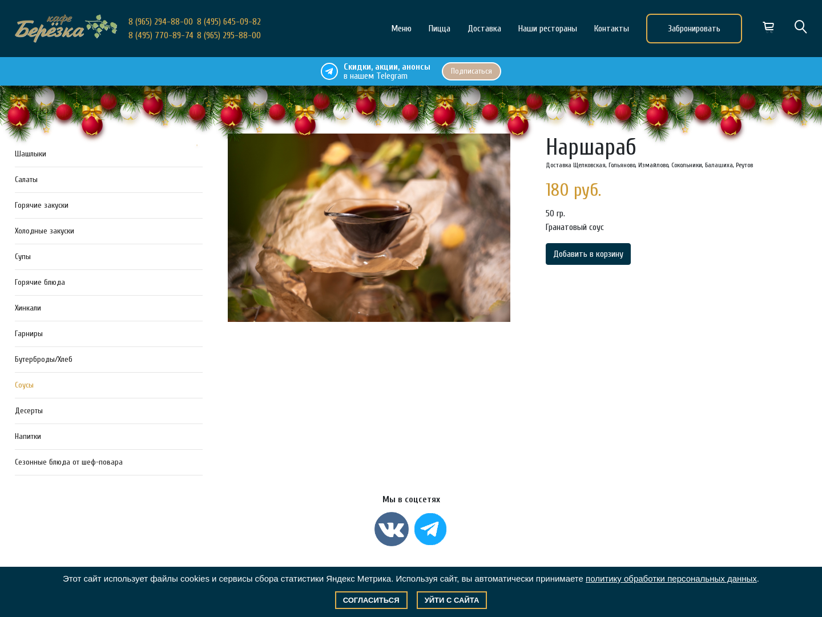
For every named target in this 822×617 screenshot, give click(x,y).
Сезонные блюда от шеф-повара (69, 462)
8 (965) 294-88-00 (160, 22)
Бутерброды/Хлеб (43, 359)
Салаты (26, 179)
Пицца (439, 28)
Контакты (611, 28)
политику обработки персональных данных (671, 578)
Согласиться (371, 600)
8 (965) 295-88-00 (229, 35)
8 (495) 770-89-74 (161, 35)
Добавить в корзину (588, 254)
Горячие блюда (40, 282)
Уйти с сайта (452, 600)
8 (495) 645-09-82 (229, 22)
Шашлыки (30, 154)
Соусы (24, 385)
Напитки (28, 436)
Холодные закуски (44, 231)
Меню (401, 28)
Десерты (29, 411)
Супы (23, 256)
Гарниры (29, 333)
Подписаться (471, 71)
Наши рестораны (547, 28)
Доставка (484, 28)
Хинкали (28, 308)
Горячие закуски (41, 205)
